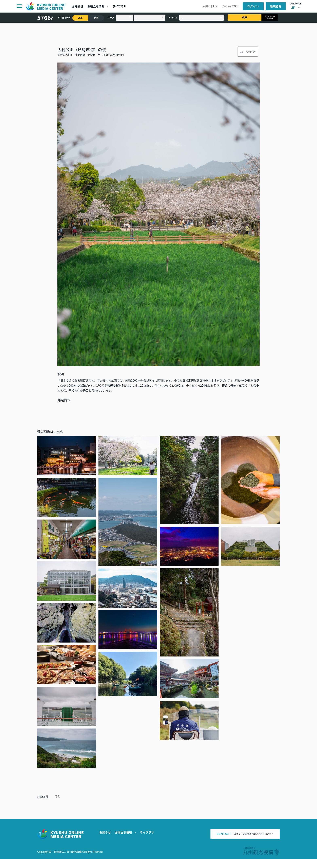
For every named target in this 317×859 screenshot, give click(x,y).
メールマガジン (230, 6)
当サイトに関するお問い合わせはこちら (245, 834)
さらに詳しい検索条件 (270, 17)
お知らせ (77, 6)
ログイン (253, 6)
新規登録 (275, 6)
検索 (244, 17)
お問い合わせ (210, 6)
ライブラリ (119, 6)
